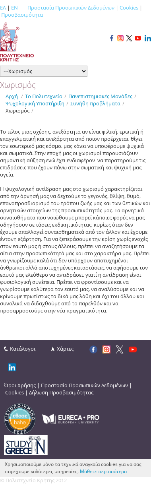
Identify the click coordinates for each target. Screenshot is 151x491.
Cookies (129, 7)
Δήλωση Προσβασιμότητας (61, 392)
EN (14, 7)
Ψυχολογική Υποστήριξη (35, 103)
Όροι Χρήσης (20, 385)
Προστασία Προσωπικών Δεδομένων (70, 7)
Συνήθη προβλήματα (95, 103)
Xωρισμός (17, 110)
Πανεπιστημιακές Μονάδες (100, 96)
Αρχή (12, 96)
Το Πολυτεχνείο (43, 96)
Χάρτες (65, 348)
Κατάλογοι (22, 348)
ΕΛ (3, 7)
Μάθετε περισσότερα (103, 471)
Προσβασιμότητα (22, 14)
